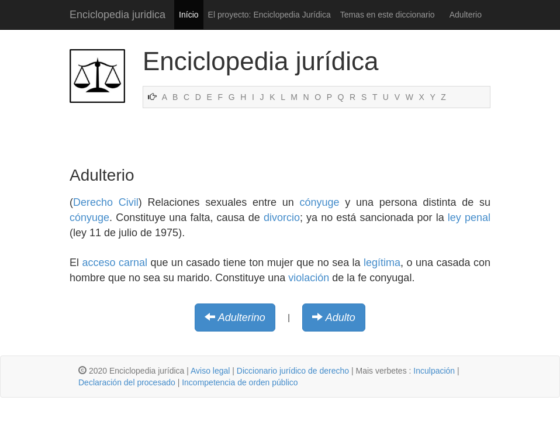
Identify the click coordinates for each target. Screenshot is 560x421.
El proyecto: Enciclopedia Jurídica (269, 14)
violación (308, 278)
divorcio (282, 217)
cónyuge (319, 202)
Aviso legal (210, 370)
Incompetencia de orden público (240, 382)
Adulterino (241, 317)
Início (188, 14)
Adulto (340, 317)
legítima (382, 262)
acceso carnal (114, 262)
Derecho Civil (106, 202)
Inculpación (434, 370)
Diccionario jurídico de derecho (293, 370)
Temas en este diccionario (387, 14)
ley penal (469, 217)
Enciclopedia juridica (117, 14)
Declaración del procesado (126, 382)
